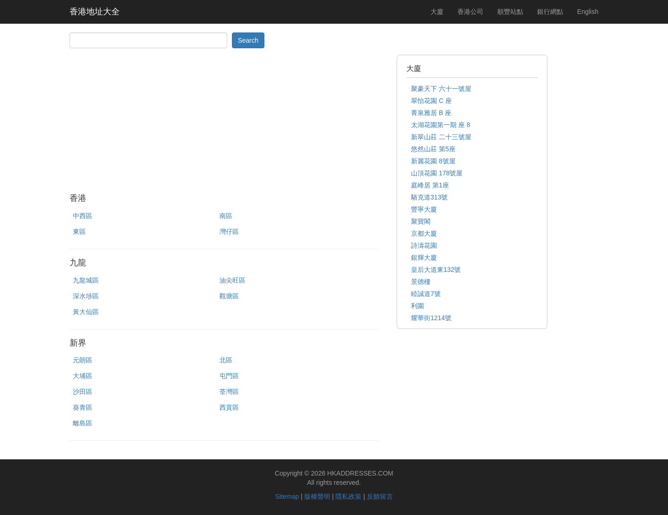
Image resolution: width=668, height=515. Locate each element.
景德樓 (420, 281)
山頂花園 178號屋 (436, 173)
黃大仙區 (86, 311)
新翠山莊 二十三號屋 (441, 137)
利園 (417, 305)
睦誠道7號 (426, 293)
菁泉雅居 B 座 (431, 112)
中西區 (82, 215)
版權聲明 (317, 496)
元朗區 (82, 360)
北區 (225, 360)
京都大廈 (424, 233)
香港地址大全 (95, 11)
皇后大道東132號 (436, 269)
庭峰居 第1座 (430, 185)
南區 (225, 215)
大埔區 (82, 376)
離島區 (82, 423)
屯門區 (229, 376)
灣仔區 (229, 231)
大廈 (436, 11)
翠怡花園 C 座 (431, 100)
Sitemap (287, 496)
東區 (79, 231)
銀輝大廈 (424, 257)
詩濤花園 (424, 245)
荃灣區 (229, 391)
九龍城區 (86, 280)
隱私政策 (348, 496)
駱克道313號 (429, 197)
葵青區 (82, 407)
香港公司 (470, 11)
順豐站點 (510, 11)
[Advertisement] (224, 120)
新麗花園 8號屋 (433, 161)
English (587, 11)
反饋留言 (380, 496)
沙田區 (82, 391)
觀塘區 (229, 296)
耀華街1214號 (431, 318)
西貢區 (229, 407)
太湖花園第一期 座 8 (440, 125)
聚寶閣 (420, 221)
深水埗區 (86, 296)
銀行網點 (550, 11)
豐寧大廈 (424, 209)
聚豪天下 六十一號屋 (441, 88)
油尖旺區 (232, 280)
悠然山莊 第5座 (433, 149)
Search (248, 40)
